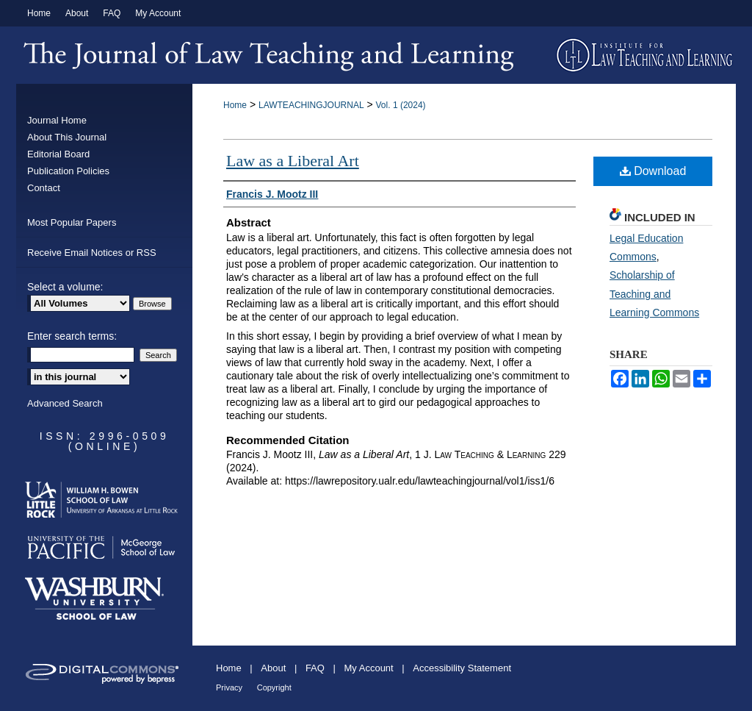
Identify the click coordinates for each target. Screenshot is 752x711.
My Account (369, 668)
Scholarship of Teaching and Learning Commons (654, 293)
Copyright (274, 687)
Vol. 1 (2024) (401, 105)
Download (653, 171)
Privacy (229, 687)
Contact (43, 187)
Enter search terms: (72, 336)
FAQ (315, 668)
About (273, 668)
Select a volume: (65, 287)
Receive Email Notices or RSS (91, 252)
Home (235, 105)
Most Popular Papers (71, 222)
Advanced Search (65, 403)
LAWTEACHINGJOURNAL (311, 105)
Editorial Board (58, 154)
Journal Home (57, 120)
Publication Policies (68, 170)
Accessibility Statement (462, 668)
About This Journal (66, 137)
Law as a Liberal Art (292, 160)
